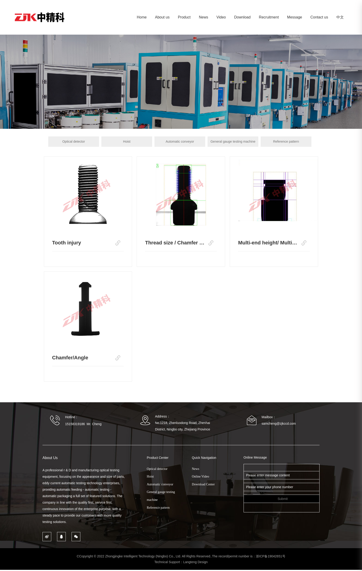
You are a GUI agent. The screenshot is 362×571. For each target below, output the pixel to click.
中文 (340, 17)
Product (184, 17)
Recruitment (269, 17)
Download (242, 17)
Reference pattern (286, 141)
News (203, 17)
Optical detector (73, 141)
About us (162, 17)
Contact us (319, 17)
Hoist (126, 141)
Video (221, 17)
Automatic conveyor (180, 141)
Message (294, 17)
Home (142, 17)
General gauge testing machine (233, 141)
